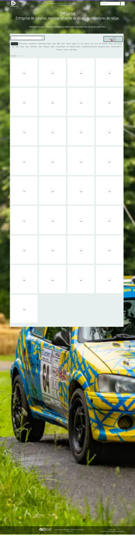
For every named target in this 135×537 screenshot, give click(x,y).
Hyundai (86, 44)
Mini (100, 44)
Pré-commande (23, 44)
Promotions (59, 50)
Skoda (17, 47)
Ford (82, 44)
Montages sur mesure (104, 47)
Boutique (64, 3)
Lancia (91, 44)
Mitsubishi (105, 44)
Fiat (78, 44)
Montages (54, 3)
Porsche (120, 44)
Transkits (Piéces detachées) (89, 47)
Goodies (66, 50)
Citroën (63, 44)
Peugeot (74, 44)
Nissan (111, 44)
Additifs (53, 47)
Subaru (22, 47)
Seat (13, 47)
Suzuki (27, 47)
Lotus (96, 44)
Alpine (54, 44)
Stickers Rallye (73, 50)
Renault (68, 44)
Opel (115, 44)
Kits (68, 47)
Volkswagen (46, 47)
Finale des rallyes (60, 47)
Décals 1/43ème (32, 44)
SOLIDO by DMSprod (116, 47)
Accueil (44, 3)
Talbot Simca (33, 47)
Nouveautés (14, 44)
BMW (58, 44)
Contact (74, 3)
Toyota (40, 47)
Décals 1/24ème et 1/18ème (44, 44)
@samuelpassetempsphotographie (116, 531)
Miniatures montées (75, 47)
